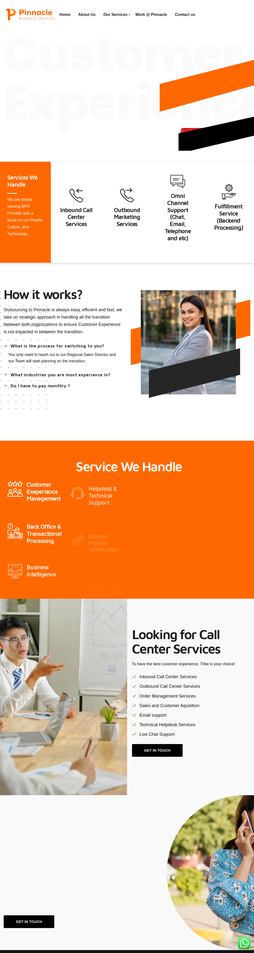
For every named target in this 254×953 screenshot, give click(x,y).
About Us (87, 14)
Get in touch (29, 921)
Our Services (115, 14)
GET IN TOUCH (157, 750)
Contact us (185, 14)
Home (64, 14)
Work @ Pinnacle (151, 14)
